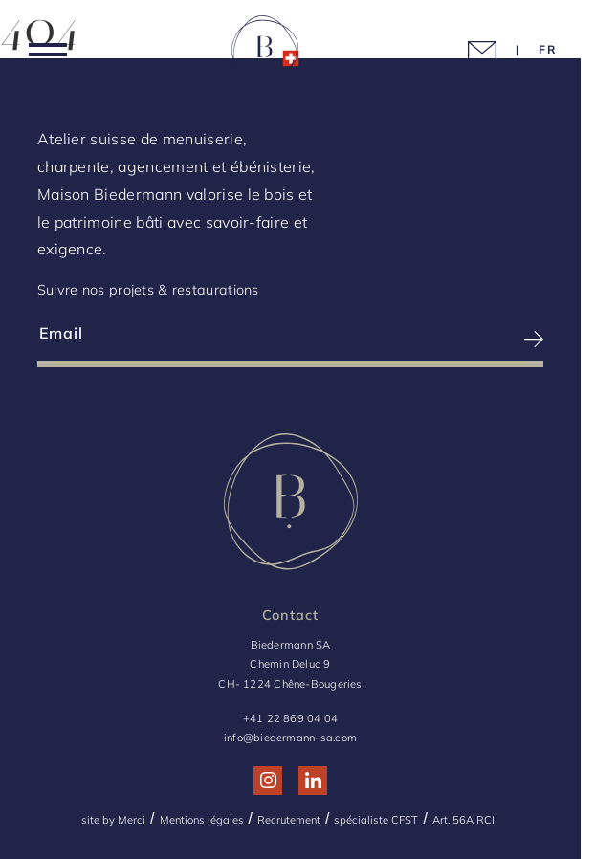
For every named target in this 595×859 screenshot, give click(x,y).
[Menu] (48, 53)
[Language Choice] (548, 49)
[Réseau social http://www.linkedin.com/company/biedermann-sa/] (313, 780)
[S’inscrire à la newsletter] (418, 339)
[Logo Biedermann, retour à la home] (264, 52)
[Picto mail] (482, 53)
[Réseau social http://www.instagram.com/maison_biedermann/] (268, 780)
